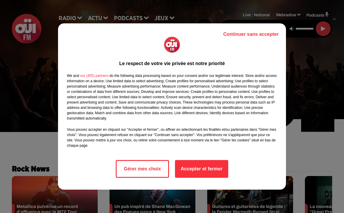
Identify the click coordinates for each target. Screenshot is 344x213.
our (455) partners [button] (94, 76)
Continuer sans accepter (251, 34)
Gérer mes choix (142, 168)
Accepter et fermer (201, 168)
